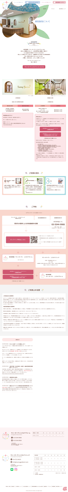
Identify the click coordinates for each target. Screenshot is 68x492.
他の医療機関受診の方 (42, 217)
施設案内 (44, 8)
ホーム (15, 8)
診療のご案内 (23, 8)
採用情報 (53, 486)
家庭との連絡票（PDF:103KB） (44, 148)
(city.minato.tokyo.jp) (7, 124)
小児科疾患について (34, 8)
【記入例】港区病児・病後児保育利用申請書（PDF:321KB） (49, 146)
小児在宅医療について (27, 486)
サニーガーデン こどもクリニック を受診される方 (18, 218)
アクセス (52, 8)
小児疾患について (19, 486)
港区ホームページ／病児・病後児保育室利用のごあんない (14, 123)
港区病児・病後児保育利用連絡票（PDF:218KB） (47, 147)
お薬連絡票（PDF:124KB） (43, 150)
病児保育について (62, 8)
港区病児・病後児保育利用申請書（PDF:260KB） (47, 145)
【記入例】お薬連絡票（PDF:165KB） (45, 151)
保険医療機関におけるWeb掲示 (37, 486)
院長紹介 (13, 486)
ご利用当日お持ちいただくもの (50, 134)
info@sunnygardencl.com (20, 462)
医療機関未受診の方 (58, 217)
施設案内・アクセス (47, 486)
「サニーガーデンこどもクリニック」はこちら (34, 67)
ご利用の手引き (50, 129)
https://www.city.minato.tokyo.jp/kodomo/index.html (13, 373)
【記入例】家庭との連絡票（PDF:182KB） (46, 149)
